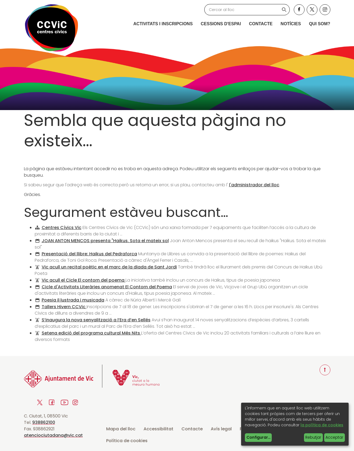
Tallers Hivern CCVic (64, 307)
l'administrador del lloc (254, 185)
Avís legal (221, 429)
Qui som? (319, 23)
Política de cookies (127, 441)
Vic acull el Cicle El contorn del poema (84, 280)
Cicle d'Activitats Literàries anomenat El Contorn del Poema (107, 287)
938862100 (43, 422)
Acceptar (334, 437)
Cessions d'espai (221, 23)
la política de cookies (322, 425)
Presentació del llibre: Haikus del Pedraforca (89, 254)
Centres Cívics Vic (61, 227)
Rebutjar (313, 437)
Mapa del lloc (120, 429)
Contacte (261, 23)
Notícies (291, 23)
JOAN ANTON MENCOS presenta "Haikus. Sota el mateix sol (105, 241)
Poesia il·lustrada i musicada (73, 300)
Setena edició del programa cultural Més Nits (91, 333)
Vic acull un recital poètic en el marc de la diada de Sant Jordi (109, 267)
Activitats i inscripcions (163, 23)
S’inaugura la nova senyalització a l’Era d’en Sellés (96, 320)
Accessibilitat (158, 429)
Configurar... (258, 437)
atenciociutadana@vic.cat (53, 435)
